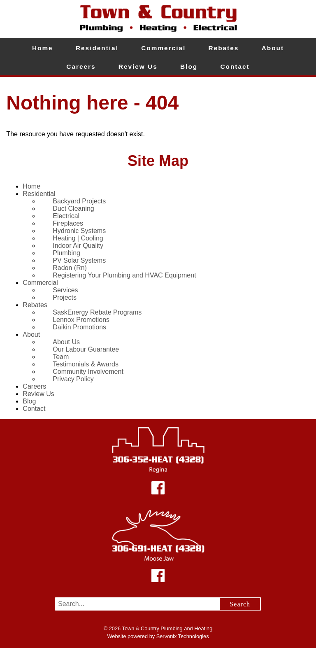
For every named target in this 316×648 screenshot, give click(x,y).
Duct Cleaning (73, 208)
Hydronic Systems (79, 230)
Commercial (163, 47)
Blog (189, 66)
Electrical (66, 215)
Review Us (138, 66)
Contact (235, 66)
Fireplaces (68, 223)
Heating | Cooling (78, 238)
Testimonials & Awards (85, 364)
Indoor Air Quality (78, 245)
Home (42, 47)
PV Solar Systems (79, 260)
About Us (66, 341)
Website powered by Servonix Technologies (158, 636)
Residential (97, 47)
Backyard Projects (79, 201)
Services (65, 290)
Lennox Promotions (81, 319)
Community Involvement (88, 371)
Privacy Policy (73, 378)
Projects (65, 297)
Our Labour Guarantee (86, 349)
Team (61, 356)
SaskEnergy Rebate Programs (97, 312)
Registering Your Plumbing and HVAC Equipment (124, 275)
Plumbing (66, 252)
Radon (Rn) (70, 267)
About (273, 47)
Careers (80, 66)
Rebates (224, 47)
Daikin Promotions (79, 327)
